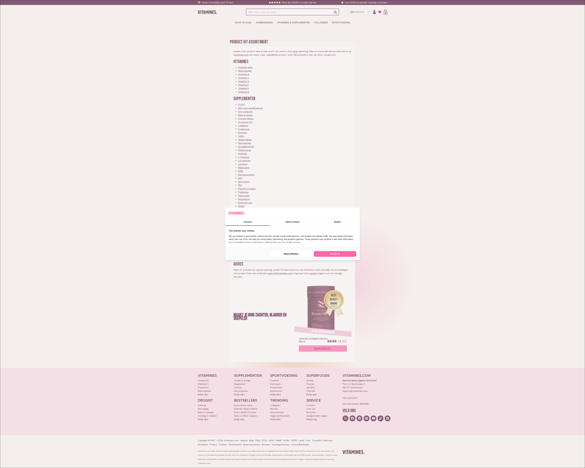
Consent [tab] (248, 222)
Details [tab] (337, 222)
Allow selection (291, 254)
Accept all (335, 254)
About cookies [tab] (292, 222)
